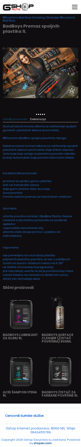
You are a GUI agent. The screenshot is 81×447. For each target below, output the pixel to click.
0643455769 (40, 432)
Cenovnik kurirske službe (24, 415)
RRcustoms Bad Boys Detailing (24, 17)
